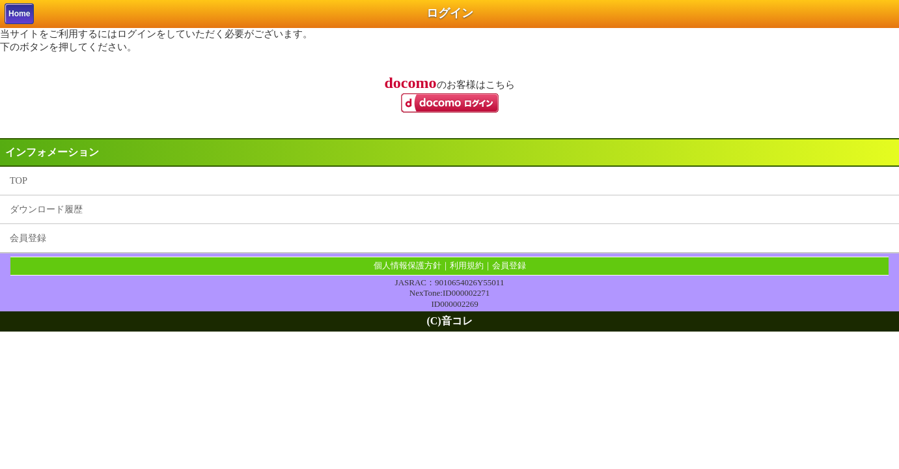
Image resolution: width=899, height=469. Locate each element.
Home (19, 13)
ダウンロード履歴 (46, 209)
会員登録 (28, 238)
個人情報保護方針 (407, 265)
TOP (18, 180)
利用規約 (467, 265)
